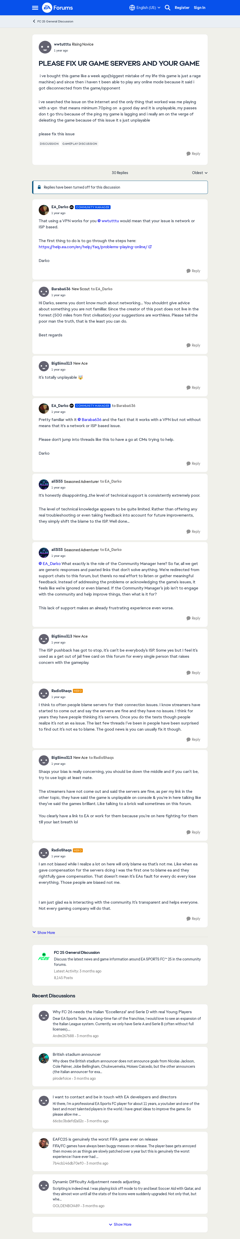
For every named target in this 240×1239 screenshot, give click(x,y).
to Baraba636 (124, 405)
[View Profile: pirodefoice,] (44, 1058)
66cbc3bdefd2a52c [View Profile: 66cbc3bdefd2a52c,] (68, 1120)
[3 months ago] (87, 1036)
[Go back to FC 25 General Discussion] (128, 952)
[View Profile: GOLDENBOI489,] (44, 1186)
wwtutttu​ (110, 220)
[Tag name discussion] (49, 144)
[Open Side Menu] (35, 7)
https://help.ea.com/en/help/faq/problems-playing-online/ (93, 246)
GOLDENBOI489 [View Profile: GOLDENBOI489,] (66, 1206)
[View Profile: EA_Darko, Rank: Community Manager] (44, 210)
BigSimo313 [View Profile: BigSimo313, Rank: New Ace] (61, 363)
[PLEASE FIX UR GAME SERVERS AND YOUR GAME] (81, 213)
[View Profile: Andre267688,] (44, 1016)
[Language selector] (145, 8)
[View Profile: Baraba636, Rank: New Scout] (44, 292)
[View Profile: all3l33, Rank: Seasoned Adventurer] (44, 484)
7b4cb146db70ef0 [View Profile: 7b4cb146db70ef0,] (68, 1163)
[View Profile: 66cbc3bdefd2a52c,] (44, 1101)
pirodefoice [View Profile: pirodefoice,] (62, 1078)
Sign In (199, 7)
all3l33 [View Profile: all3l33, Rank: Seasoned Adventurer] (57, 481)
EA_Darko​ (52, 563)
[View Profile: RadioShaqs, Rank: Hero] (44, 694)
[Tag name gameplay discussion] (80, 144)
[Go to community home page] (57, 8)
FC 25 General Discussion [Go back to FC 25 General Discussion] (52, 21)
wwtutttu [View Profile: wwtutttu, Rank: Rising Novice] (62, 44)
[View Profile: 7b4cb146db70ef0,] (44, 1143)
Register (182, 7)
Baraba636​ (91, 419)
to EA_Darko (101, 289)
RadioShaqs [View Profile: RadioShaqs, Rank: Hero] (61, 691)
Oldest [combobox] (200, 173)
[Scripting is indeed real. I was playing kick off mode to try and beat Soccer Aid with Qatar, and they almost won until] (127, 1194)
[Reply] (193, 153)
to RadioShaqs (101, 757)
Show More (43, 932)
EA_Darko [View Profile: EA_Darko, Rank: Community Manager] (59, 207)
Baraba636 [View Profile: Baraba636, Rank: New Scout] (61, 289)
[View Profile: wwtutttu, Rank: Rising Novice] (45, 47)
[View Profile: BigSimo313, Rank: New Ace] (44, 366)
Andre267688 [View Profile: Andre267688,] (63, 1036)
